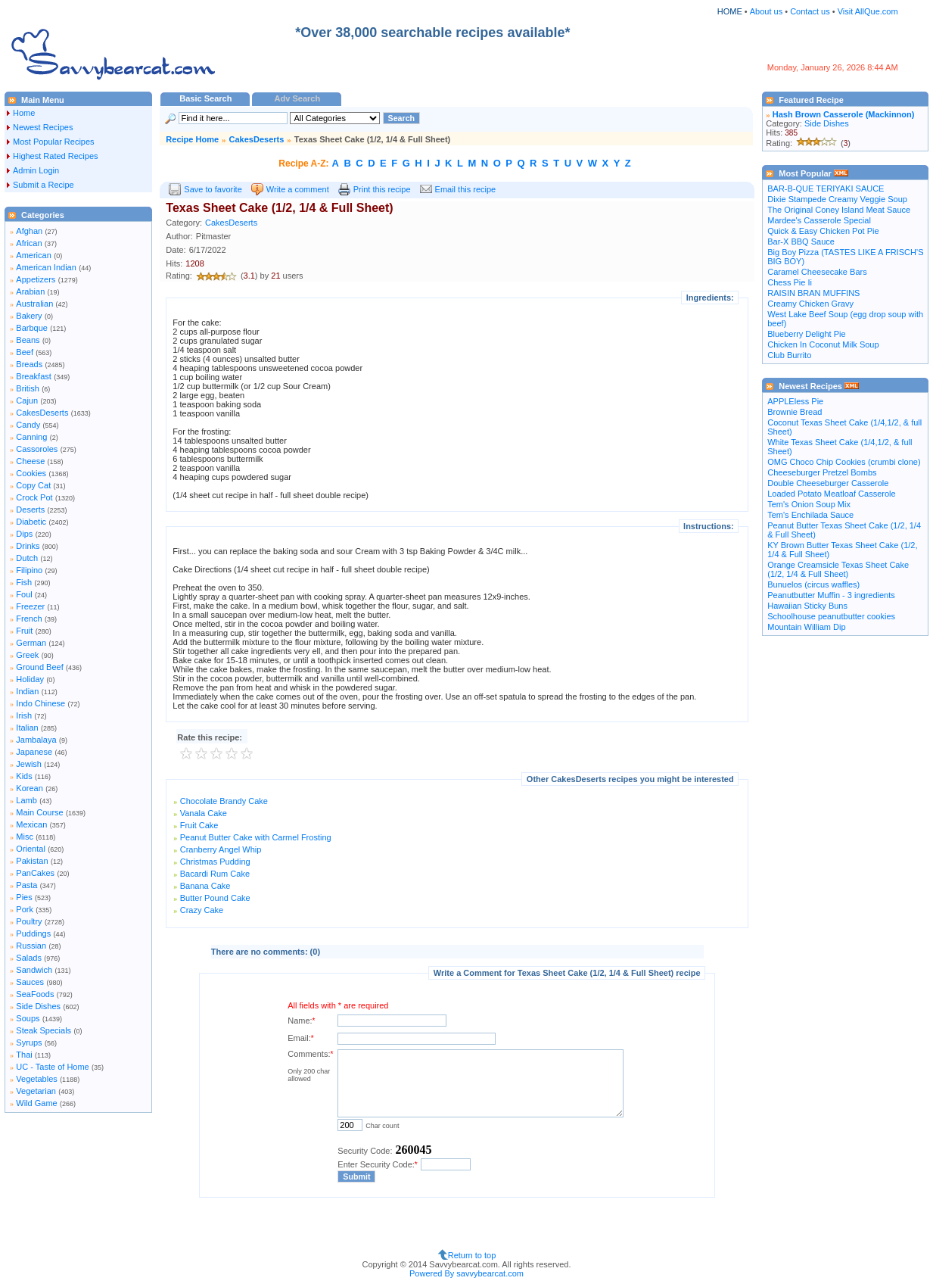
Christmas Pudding (215, 861)
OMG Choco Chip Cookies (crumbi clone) (843, 461)
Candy (28, 424)
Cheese (30, 461)
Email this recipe (465, 189)
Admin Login (36, 170)
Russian (31, 945)
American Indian (46, 267)
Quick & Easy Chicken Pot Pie (823, 230)
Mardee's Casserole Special (819, 220)
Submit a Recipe (43, 184)
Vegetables (36, 1078)
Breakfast (33, 376)
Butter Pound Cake (215, 897)
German (31, 642)
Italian (27, 727)
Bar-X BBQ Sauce (801, 241)
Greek (27, 654)
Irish (24, 715)
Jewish (29, 763)
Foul (24, 594)
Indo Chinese (40, 703)
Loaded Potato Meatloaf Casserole (831, 493)
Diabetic (31, 521)
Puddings (33, 933)
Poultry (29, 921)
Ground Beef (39, 667)
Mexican (31, 824)
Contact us (811, 11)
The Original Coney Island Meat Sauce (838, 209)
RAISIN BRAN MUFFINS (813, 293)
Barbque (32, 327)
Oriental (30, 848)
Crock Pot (34, 497)
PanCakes (35, 872)
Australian (34, 303)
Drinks (27, 545)
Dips (24, 533)
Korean (29, 788)
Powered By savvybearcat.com (466, 1273)
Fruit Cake (199, 825)
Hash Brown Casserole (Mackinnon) (844, 114)
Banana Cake (205, 885)
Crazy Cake (201, 910)
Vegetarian (36, 1090)
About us (766, 11)
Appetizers (35, 279)
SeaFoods (35, 994)
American (33, 255)
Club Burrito (789, 355)
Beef (24, 352)
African (29, 243)
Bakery (29, 315)
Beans (27, 339)
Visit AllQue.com (868, 11)
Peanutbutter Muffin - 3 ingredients (831, 595)
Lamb (26, 800)
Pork (24, 909)
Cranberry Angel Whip (221, 849)
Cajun (27, 400)
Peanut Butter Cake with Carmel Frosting (255, 837)
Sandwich (34, 969)
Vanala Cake (203, 813)
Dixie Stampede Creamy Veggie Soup (837, 199)
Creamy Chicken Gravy (810, 303)
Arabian (30, 291)
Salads (29, 957)
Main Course (39, 812)
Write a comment (297, 189)
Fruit (24, 630)
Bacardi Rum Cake (215, 873)
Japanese (34, 751)
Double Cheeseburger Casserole (827, 483)
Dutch (27, 558)
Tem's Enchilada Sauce (810, 514)
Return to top (472, 1255)
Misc (24, 836)
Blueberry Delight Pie (806, 333)
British (27, 388)
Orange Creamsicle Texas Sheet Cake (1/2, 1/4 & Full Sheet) (838, 569)
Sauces (30, 981)
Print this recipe (382, 189)
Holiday (30, 679)
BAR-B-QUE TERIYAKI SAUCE (825, 188)
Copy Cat (33, 485)
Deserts (30, 509)
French (29, 618)
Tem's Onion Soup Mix (809, 504)
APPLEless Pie (795, 401)
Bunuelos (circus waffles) (813, 584)
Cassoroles (37, 448)
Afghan (29, 230)
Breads (29, 364)
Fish (24, 582)
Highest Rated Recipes (55, 155)
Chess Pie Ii (789, 282)
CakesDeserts (42, 412)
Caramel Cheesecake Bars (816, 271)
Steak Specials (43, 1030)
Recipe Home (192, 139)
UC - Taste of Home (52, 1066)
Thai (24, 1054)
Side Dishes (38, 1006)
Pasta (26, 885)
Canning (31, 436)
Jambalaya (36, 739)
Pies (24, 897)
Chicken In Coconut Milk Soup (823, 344)
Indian (27, 691)
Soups (27, 1018)
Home (24, 112)
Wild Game (36, 1103)
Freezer (30, 606)
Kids (24, 776)
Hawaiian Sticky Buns (807, 605)
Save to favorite (212, 189)
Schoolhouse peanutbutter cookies (831, 616)
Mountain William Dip (806, 626)
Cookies (31, 473)
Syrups (29, 1042)
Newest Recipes (43, 127)
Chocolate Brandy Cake (224, 801)
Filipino (29, 570)
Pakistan (32, 860)
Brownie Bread (794, 411)
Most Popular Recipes (54, 141)
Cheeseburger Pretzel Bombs (821, 472)
